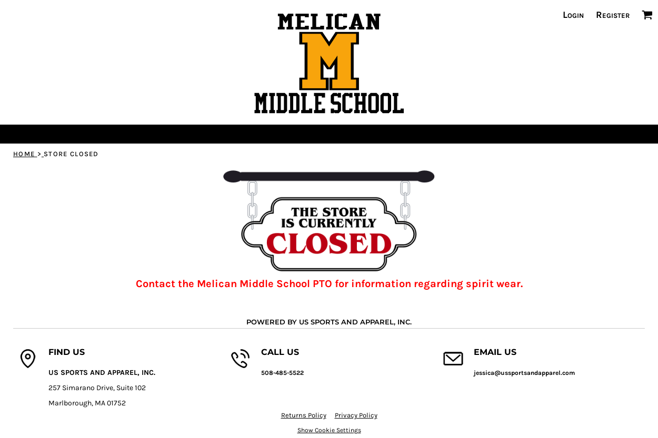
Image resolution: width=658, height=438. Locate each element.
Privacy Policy (356, 415)
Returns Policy (303, 415)
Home (24, 154)
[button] (647, 15)
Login (573, 15)
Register (613, 15)
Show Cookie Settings (329, 430)
